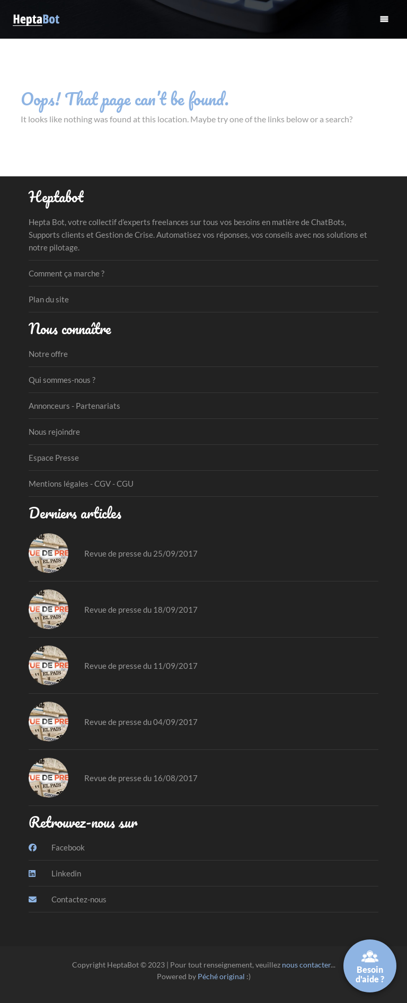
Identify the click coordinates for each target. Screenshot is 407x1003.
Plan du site (49, 299)
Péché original (221, 976)
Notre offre (48, 354)
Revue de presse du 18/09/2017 (141, 609)
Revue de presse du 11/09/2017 (141, 665)
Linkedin (55, 873)
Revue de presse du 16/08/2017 (141, 778)
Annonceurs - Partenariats (74, 405)
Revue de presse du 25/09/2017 (141, 553)
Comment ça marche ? (66, 273)
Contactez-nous (68, 899)
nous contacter (306, 964)
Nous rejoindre (54, 431)
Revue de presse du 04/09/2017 (141, 722)
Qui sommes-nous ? (62, 379)
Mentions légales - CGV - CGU (81, 483)
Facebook (57, 847)
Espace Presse (54, 457)
